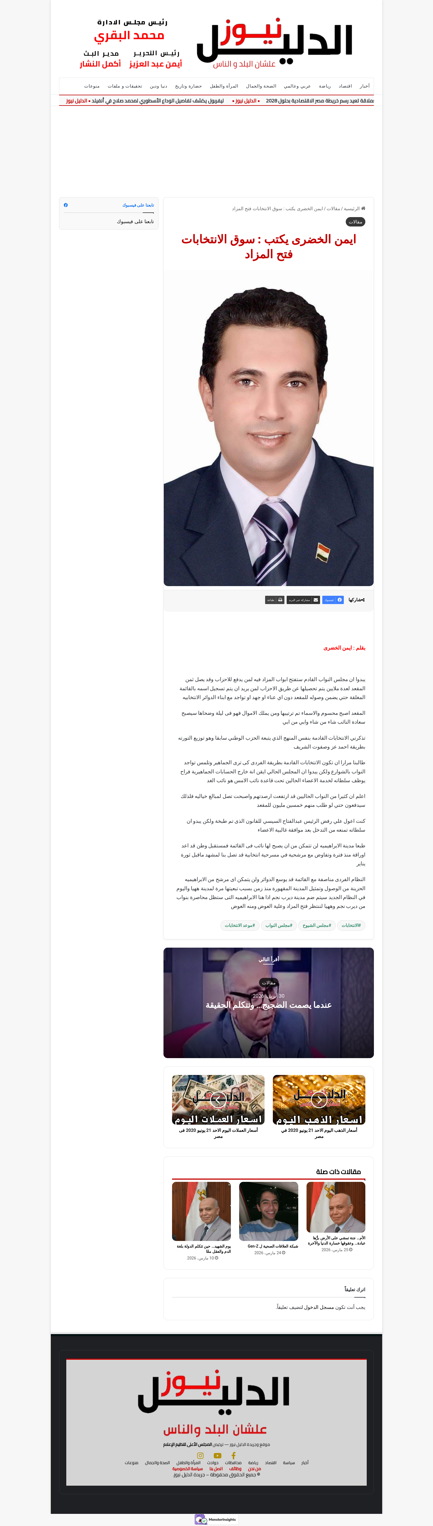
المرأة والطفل (224, 86)
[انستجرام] (200, 1455)
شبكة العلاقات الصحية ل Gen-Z (273, 1246)
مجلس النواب (277, 925)
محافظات (233, 1463)
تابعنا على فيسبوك (135, 221)
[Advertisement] (216, 147)
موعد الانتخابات (238, 925)
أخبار (365, 86)
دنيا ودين (158, 86)
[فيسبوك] (233, 1455)
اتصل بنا (216, 1469)
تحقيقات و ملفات (125, 86)
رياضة (325, 86)
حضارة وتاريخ (188, 86)
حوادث (212, 1463)
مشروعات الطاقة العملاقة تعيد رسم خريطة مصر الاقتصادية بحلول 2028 (341, 100)
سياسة (289, 1463)
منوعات (92, 86)
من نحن (254, 1469)
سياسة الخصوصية (187, 1469)
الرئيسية (354, 208)
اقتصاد (345, 86)
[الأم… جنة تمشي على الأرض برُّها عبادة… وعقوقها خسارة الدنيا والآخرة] (336, 1207)
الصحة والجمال (261, 86)
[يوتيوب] (217, 1455)
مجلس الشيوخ (316, 925)
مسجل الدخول (319, 1307)
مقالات (333, 208)
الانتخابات (350, 925)
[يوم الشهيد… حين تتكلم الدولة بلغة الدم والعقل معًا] (201, 1211)
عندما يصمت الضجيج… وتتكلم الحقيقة (268, 1005)
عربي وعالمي (297, 86)
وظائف (235, 1469)
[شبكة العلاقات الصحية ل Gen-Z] (268, 1211)
